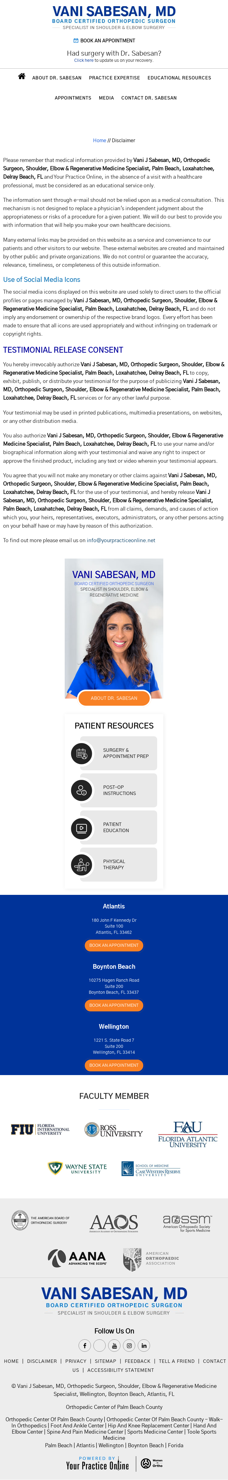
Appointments (73, 98)
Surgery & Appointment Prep (126, 753)
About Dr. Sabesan (57, 78)
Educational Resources (179, 78)
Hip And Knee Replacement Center (148, 1425)
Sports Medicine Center (155, 1432)
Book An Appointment (114, 945)
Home (21, 77)
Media (106, 98)
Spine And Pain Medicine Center (85, 1432)
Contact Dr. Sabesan (149, 98)
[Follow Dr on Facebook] (85, 1345)
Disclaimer (43, 1361)
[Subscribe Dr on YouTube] (114, 1345)
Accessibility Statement (121, 1370)
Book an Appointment (107, 41)
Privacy (76, 1361)
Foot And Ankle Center (77, 1425)
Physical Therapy (114, 864)
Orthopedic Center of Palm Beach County (114, 1407)
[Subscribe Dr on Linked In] (144, 1345)
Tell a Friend (177, 1361)
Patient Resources (114, 725)
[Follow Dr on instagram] (129, 1345)
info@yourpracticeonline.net (121, 540)
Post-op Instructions (119, 790)
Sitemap (105, 1361)
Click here (84, 60)
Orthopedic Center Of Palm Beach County (54, 1419)
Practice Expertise (114, 78)
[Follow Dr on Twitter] (99, 1345)
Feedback (138, 1361)
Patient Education (116, 827)
